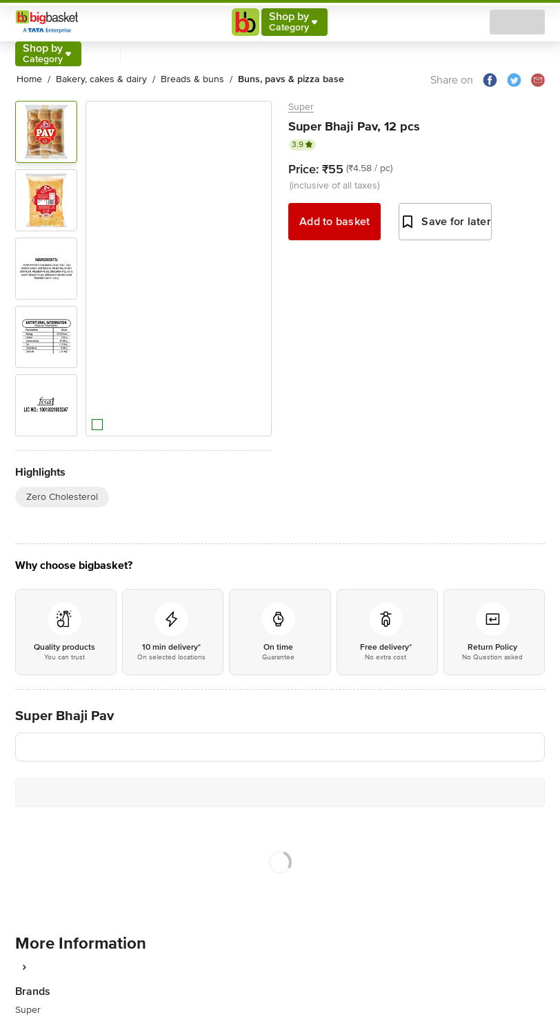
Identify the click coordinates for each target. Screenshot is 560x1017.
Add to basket (334, 222)
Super (301, 107)
